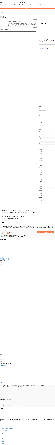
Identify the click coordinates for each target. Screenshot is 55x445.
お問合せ (21, 386)
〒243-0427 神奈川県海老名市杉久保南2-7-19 (5, 258)
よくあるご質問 (42, 385)
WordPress (5, 405)
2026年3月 (40, 149)
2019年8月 (40, 177)
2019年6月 (40, 181)
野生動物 (35, 19)
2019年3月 (40, 184)
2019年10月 (40, 174)
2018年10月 (40, 193)
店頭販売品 (40, 134)
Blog (45, 385)
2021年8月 (40, 156)
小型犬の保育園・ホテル (21, 385)
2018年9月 (40, 195)
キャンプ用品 (40, 113)
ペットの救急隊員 (41, 120)
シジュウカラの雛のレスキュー (6, 29)
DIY (39, 108)
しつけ (40, 115)
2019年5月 (40, 183)
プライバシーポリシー (3, 365)
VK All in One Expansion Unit (15, 405)
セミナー (40, 117)
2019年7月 (40, 179)
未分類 (40, 138)
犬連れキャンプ (41, 140)
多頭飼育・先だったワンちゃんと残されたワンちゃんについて (46, 82)
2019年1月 (40, 188)
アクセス (18, 386)
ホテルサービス (41, 127)
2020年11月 (40, 167)
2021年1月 (40, 165)
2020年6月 (40, 170)
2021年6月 (40, 160)
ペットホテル (40, 124)
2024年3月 (40, 151)
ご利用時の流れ (27, 385)
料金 (31, 385)
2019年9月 (40, 176)
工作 (39, 133)
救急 (39, 136)
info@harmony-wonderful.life (5, 259)
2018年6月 (40, 200)
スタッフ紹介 (4, 385)
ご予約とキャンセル (35, 385)
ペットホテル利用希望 (3, 424)
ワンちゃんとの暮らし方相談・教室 (12, 385)
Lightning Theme (9, 405)
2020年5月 (40, 172)
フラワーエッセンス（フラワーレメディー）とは (9, 386)
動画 (39, 131)
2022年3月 (40, 153)
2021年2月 (40, 163)
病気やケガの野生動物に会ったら (14, 21)
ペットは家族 (40, 122)
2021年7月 (40, 158)
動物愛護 (40, 129)
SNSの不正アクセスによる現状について (44, 62)
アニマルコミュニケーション (42, 110)
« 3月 (1, 382)
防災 (39, 143)
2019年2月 (40, 186)
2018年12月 (40, 190)
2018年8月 (40, 197)
